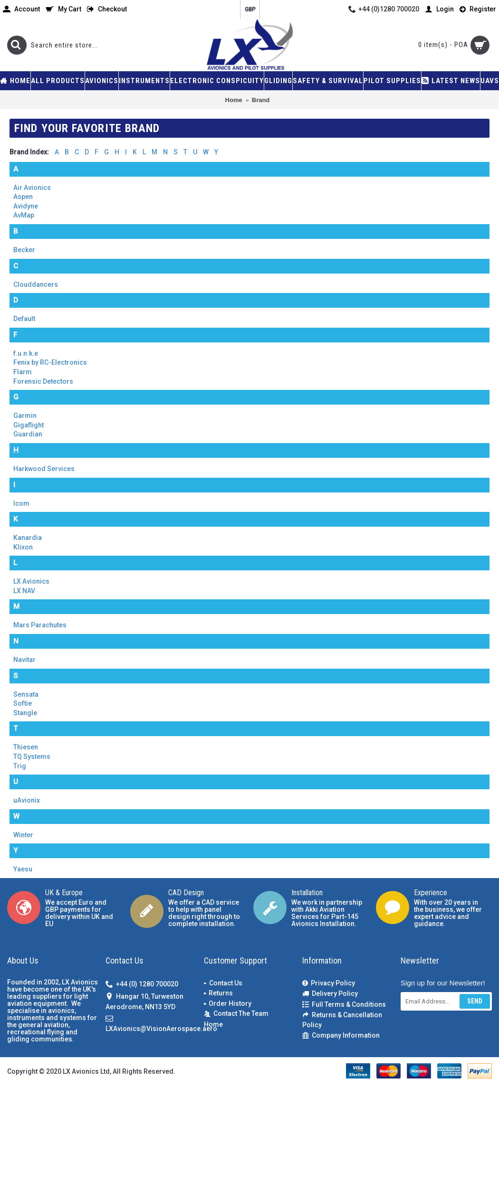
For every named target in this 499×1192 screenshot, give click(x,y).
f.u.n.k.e (25, 353)
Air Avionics (32, 187)
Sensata (25, 694)
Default (24, 318)
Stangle (25, 713)
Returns (218, 993)
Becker (24, 250)
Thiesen (25, 747)
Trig (19, 766)
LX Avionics (31, 581)
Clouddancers (35, 284)
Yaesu (22, 869)
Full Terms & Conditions (344, 1005)
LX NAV (24, 591)
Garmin (25, 415)
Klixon (23, 547)
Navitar (24, 659)
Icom (21, 503)
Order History (227, 1003)
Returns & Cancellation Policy (342, 1020)
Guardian (27, 434)
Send (474, 1001)
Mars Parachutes (40, 625)
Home (213, 1024)
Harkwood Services (44, 469)
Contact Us (223, 983)
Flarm (22, 372)
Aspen (23, 196)
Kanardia (27, 537)
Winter (23, 835)
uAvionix (26, 800)
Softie (22, 703)
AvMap (23, 215)
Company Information (341, 1035)
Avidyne (25, 206)
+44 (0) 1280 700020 (142, 984)
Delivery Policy (330, 994)
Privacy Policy (328, 983)
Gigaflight (28, 425)
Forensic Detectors (43, 381)
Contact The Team (236, 1014)
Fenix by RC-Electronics (50, 362)
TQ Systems (31, 756)
